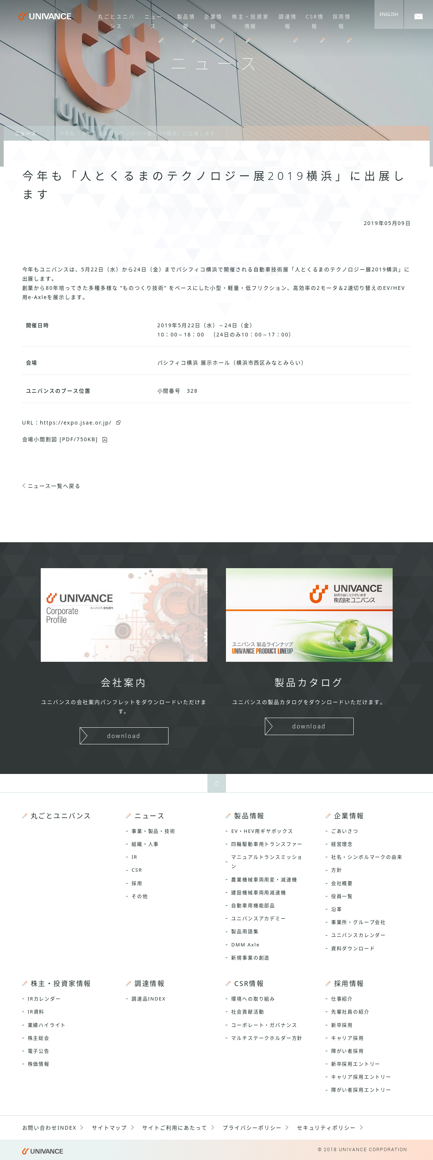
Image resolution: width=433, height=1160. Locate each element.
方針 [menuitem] (336, 869)
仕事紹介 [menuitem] (342, 998)
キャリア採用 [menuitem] (347, 1038)
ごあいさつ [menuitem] (345, 831)
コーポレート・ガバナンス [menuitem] (264, 1025)
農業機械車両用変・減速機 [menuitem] (264, 879)
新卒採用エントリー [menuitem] (355, 1063)
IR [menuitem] (134, 857)
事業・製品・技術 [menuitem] (153, 831)
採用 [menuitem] (137, 883)
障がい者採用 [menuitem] (347, 1050)
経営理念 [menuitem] (342, 844)
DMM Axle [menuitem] (245, 944)
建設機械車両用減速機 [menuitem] (258, 892)
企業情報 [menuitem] (211, 20)
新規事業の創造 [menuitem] (250, 957)
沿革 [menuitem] (336, 909)
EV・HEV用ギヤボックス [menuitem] (262, 831)
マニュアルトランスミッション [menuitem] (267, 861)
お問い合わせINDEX (49, 1127)
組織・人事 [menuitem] (145, 844)
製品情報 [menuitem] (184, 20)
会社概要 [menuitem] (342, 883)
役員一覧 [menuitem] (342, 896)
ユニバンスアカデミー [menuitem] (258, 918)
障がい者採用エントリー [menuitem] (361, 1089)
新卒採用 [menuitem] (342, 1025)
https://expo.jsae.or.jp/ (76, 422)
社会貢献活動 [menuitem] (247, 1011)
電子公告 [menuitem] (39, 1050)
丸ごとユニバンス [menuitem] (114, 20)
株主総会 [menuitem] (39, 1038)
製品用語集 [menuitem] (245, 931)
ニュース (26, 133)
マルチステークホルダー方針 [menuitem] (267, 1038)
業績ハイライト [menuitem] (47, 1025)
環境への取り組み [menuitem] (253, 998)
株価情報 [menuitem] (39, 1063)
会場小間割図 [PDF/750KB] (60, 439)
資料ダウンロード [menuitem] (353, 948)
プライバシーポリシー (252, 1127)
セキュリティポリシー (326, 1127)
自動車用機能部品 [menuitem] (253, 905)
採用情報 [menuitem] (340, 20)
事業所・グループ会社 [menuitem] (358, 922)
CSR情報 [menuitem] (313, 20)
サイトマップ (109, 1127)
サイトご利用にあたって (174, 1127)
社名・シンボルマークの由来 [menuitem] (367, 857)
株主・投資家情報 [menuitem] (249, 20)
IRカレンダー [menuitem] (44, 998)
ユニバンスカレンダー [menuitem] (358, 935)
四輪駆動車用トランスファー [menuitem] (267, 844)
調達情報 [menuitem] (286, 20)
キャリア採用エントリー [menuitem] (361, 1076)
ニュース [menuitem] (152, 20)
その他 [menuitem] (139, 896)
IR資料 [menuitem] (36, 1011)
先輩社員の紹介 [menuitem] (350, 1011)
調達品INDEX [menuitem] (148, 998)
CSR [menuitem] (136, 869)
